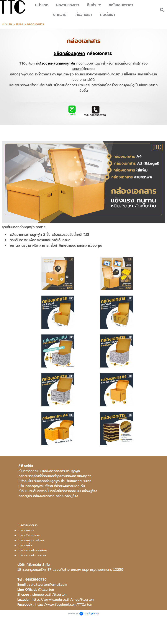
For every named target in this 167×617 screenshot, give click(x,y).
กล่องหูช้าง (26, 530)
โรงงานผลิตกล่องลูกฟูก (57, 63)
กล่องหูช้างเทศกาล (31, 540)
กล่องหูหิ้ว (25, 545)
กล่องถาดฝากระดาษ (32, 555)
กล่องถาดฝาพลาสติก (32, 550)
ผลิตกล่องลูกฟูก (69, 53)
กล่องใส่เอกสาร (29, 535)
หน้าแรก (7, 24)
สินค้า (19, 24)
